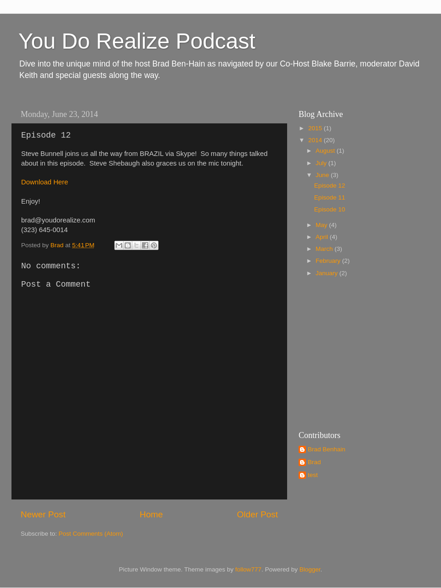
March (325, 248)
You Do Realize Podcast (136, 41)
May (322, 225)
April (323, 236)
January (327, 273)
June (323, 175)
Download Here (44, 182)
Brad (314, 462)
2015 (316, 128)
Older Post (257, 514)
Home (151, 514)
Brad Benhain (326, 449)
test (313, 475)
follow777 (248, 569)
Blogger (310, 569)
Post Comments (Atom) (91, 533)
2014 (316, 140)
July (322, 163)
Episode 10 (329, 209)
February (329, 260)
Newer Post (43, 514)
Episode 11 (329, 197)
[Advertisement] (356, 352)
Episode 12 (329, 185)
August (326, 150)
